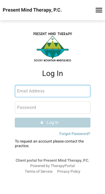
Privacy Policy (68, 171)
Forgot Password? (74, 134)
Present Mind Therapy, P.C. (32, 10)
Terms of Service (38, 171)
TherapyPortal (63, 166)
